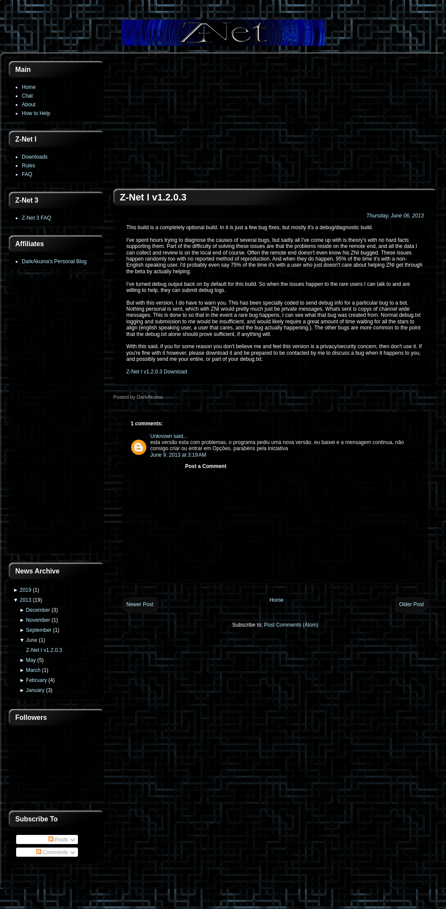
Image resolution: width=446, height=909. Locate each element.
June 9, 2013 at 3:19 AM (178, 455)
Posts (58, 840)
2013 (25, 600)
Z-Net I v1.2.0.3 (44, 650)
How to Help (36, 113)
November (38, 620)
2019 (25, 590)
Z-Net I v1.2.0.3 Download (156, 372)
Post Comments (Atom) (291, 625)
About (28, 105)
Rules (28, 166)
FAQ (27, 174)
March (33, 670)
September (39, 630)
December (38, 610)
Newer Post (139, 604)
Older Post (411, 604)
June (31, 640)
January (35, 690)
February (36, 680)
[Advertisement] (56, 417)
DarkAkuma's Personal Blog (54, 261)
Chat (27, 96)
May (31, 660)
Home (29, 87)
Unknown (161, 436)
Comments (52, 852)
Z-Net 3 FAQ (36, 218)
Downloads (34, 157)
